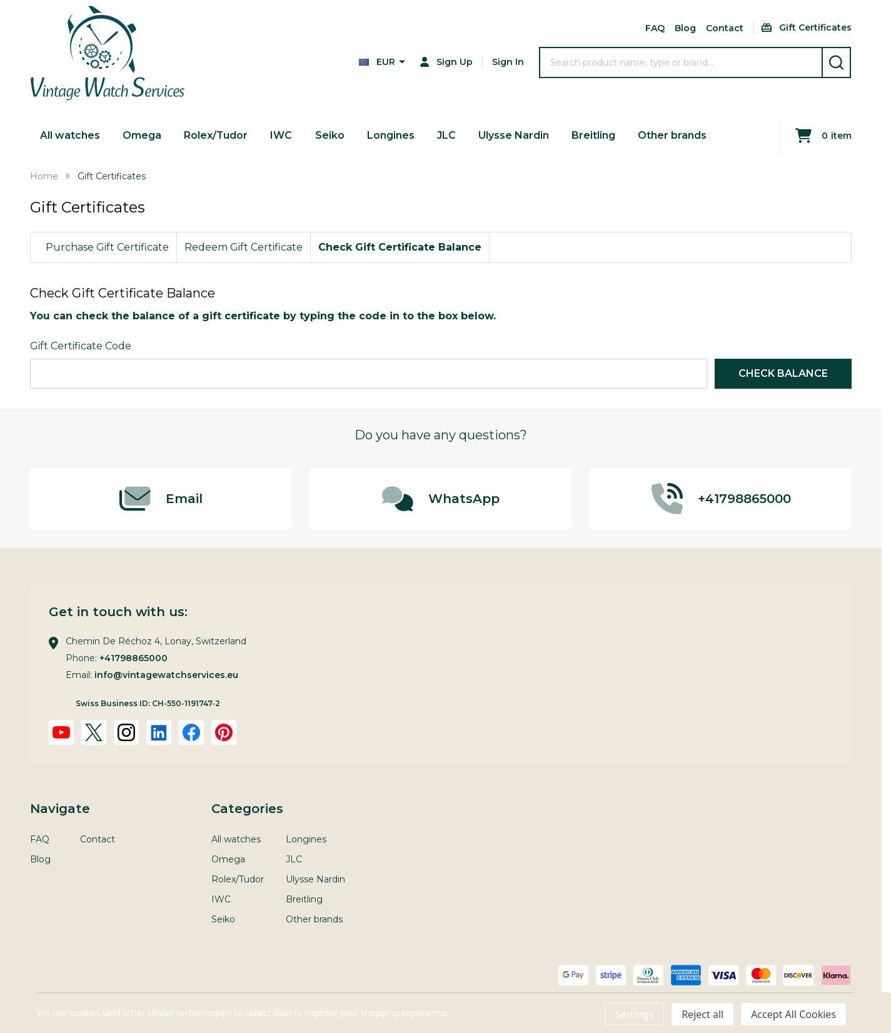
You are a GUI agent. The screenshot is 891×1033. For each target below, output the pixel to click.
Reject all (702, 1014)
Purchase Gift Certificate (107, 247)
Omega (142, 135)
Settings (634, 1014)
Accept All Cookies (793, 1014)
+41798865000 (133, 658)
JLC (446, 135)
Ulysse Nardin (513, 135)
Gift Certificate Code (80, 346)
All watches (70, 135)
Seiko (330, 135)
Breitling (593, 135)
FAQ (655, 28)
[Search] (836, 62)
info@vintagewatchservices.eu (166, 675)
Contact (724, 28)
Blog (685, 28)
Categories (247, 808)
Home (44, 176)
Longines (391, 135)
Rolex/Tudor (216, 135)
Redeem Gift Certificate (243, 247)
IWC (282, 135)
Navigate (60, 808)
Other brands (672, 135)
